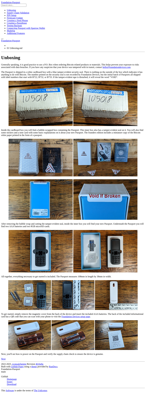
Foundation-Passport (10, 2)
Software (10, 390)
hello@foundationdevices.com (117, 67)
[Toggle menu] (2, 38)
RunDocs (53, 366)
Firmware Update (15, 18)
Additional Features (16, 33)
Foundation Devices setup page (75, 316)
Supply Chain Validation (18, 13)
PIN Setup (11, 15)
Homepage (12, 379)
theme (34, 366)
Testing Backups (14, 25)
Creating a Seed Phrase (17, 20)
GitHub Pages (17, 366)
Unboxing (11, 10)
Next (3, 359)
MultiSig (11, 30)
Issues (9, 381)
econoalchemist (19, 364)
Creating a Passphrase (17, 23)
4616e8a (39, 364)
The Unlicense (40, 390)
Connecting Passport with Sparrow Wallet (26, 28)
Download (11, 384)
